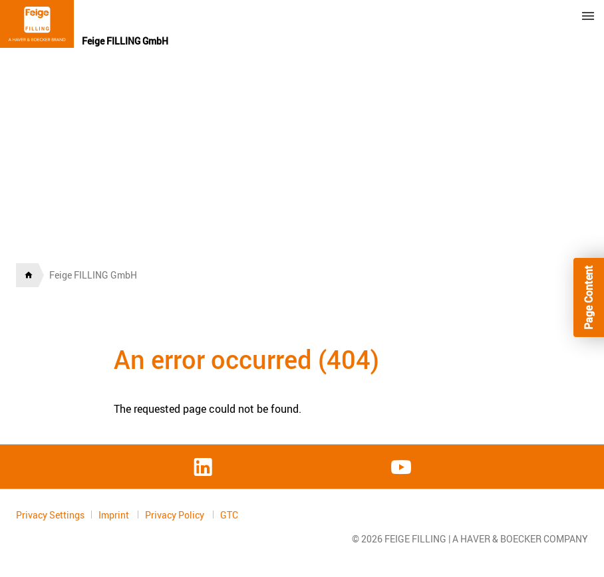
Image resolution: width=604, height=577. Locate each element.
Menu (588, 16)
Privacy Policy (175, 515)
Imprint (114, 515)
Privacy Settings (50, 515)
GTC (229, 515)
